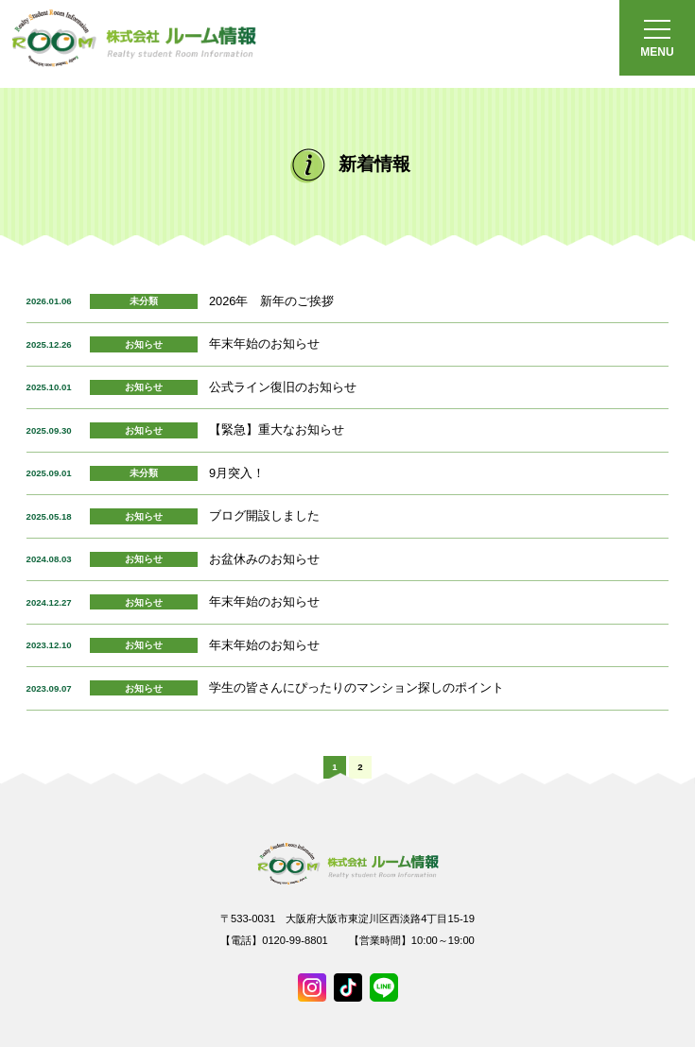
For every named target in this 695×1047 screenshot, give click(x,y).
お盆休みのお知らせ (264, 559)
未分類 (144, 301)
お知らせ (144, 344)
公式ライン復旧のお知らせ (282, 387)
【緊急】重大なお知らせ (276, 429)
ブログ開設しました (264, 515)
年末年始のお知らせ (264, 343)
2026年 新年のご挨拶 (271, 301)
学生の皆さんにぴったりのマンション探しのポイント (356, 687)
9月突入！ (237, 473)
